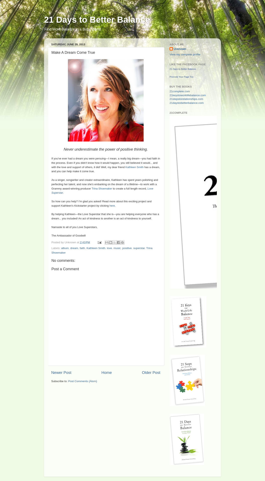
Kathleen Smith (135, 167)
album (65, 248)
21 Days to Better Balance (97, 20)
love (109, 248)
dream (74, 248)
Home (106, 372)
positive (127, 248)
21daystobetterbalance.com (187, 102)
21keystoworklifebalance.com (188, 95)
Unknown (180, 48)
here (112, 205)
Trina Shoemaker (102, 188)
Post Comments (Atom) (82, 381)
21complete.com (180, 91)
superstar (139, 248)
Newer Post (61, 372)
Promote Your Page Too (181, 77)
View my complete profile (185, 54)
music (117, 248)
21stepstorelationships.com (186, 99)
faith (82, 248)
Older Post (151, 372)
